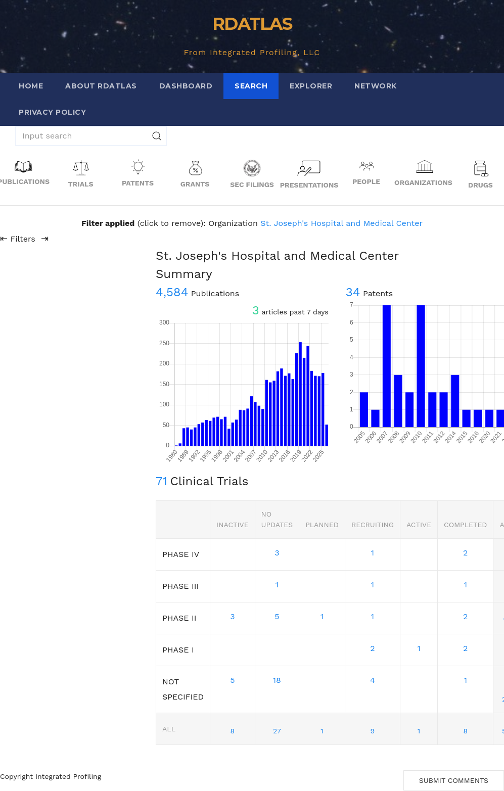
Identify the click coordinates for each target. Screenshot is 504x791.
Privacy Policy (52, 112)
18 (277, 680)
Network (375, 85)
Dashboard (186, 85)
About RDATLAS (101, 85)
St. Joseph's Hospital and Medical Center (341, 223)
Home (31, 85)
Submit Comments (453, 780)
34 (353, 292)
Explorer (311, 85)
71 (161, 481)
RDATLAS (252, 23)
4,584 (172, 292)
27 (277, 731)
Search (251, 85)
